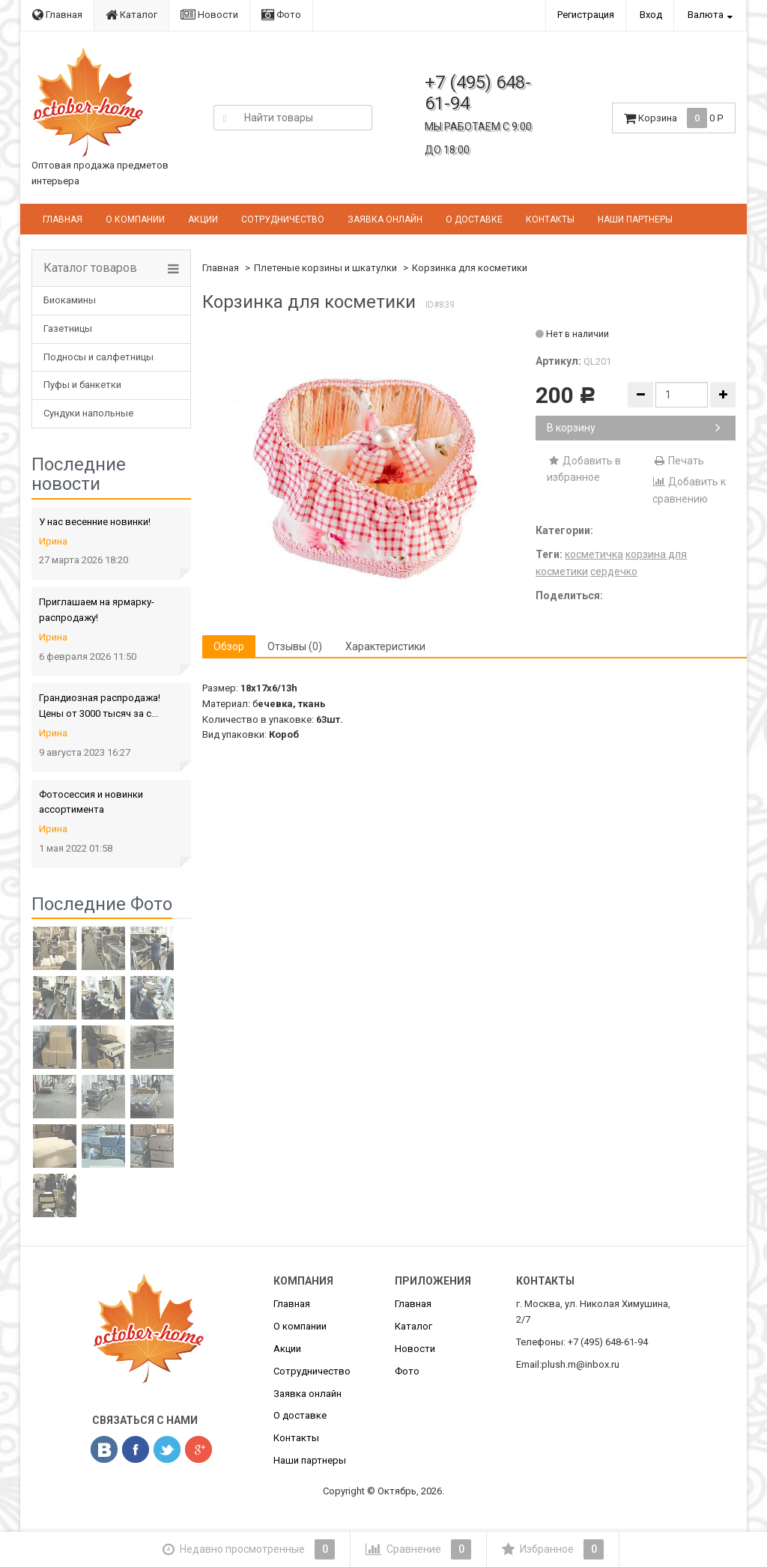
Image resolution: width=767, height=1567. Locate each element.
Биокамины (69, 300)
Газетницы (67, 328)
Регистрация (585, 14)
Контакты (550, 219)
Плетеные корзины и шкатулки (325, 267)
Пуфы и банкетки (82, 384)
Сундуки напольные (88, 413)
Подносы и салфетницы (98, 357)
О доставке (474, 219)
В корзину (634, 428)
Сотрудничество (282, 219)
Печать (678, 461)
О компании (135, 219)
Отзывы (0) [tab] (294, 646)
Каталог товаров (90, 268)
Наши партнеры (635, 219)
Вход (651, 14)
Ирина (53, 541)
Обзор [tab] (228, 646)
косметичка (594, 554)
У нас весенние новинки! (95, 521)
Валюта (706, 14)
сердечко (613, 572)
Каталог (131, 14)
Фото (281, 14)
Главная (57, 14)
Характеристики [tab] (385, 646)
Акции (203, 219)
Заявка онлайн (385, 219)
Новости (209, 14)
